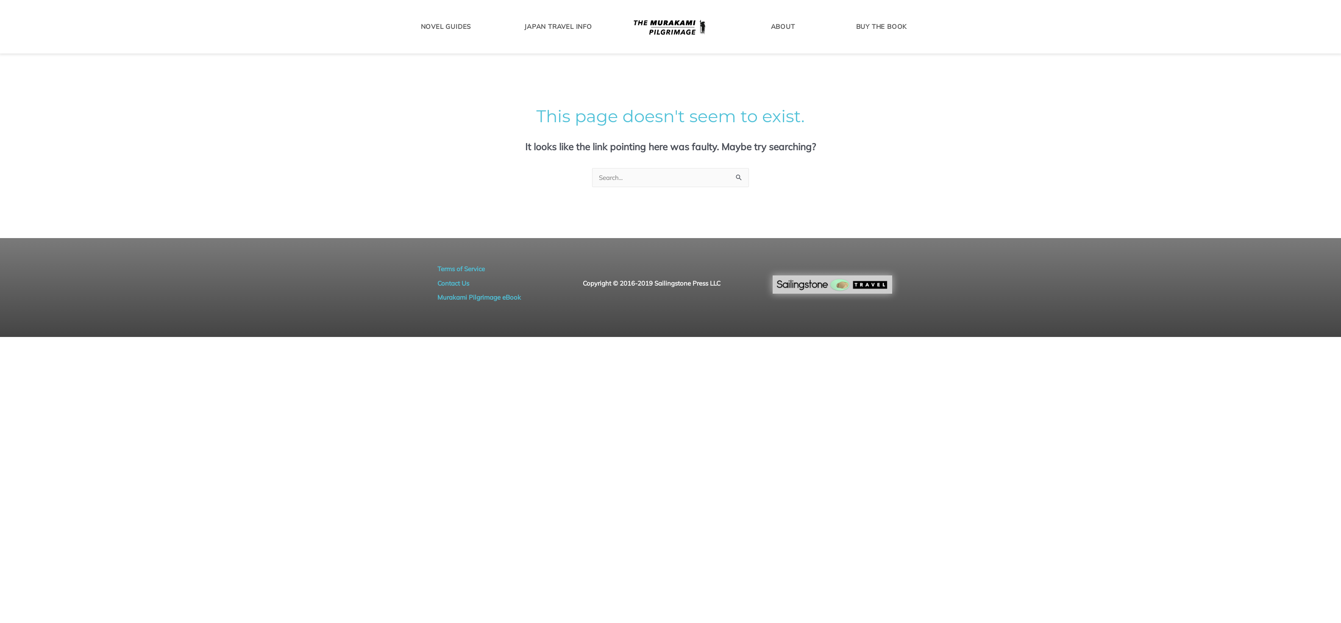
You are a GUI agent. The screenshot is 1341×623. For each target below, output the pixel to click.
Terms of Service (461, 269)
